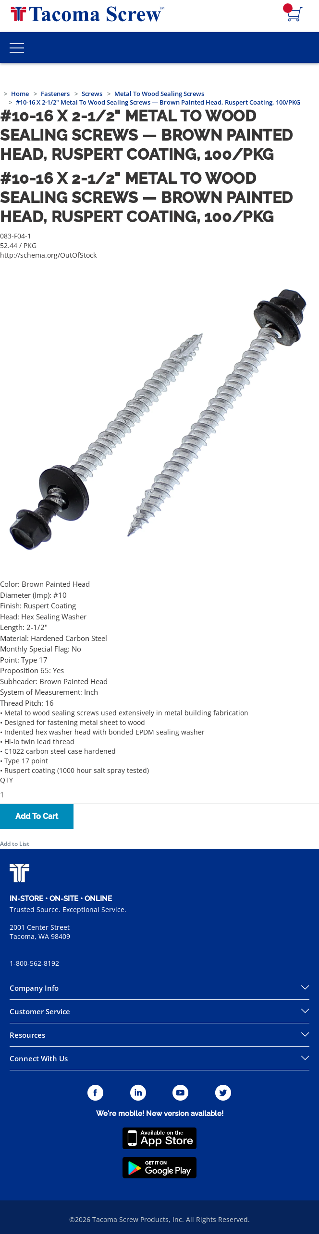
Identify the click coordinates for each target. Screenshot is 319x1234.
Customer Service (40, 1011)
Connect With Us (39, 1058)
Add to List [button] (14, 844)
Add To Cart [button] (36, 816)
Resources (27, 1035)
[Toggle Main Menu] (17, 47)
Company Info (34, 988)
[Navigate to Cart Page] (295, 14)
